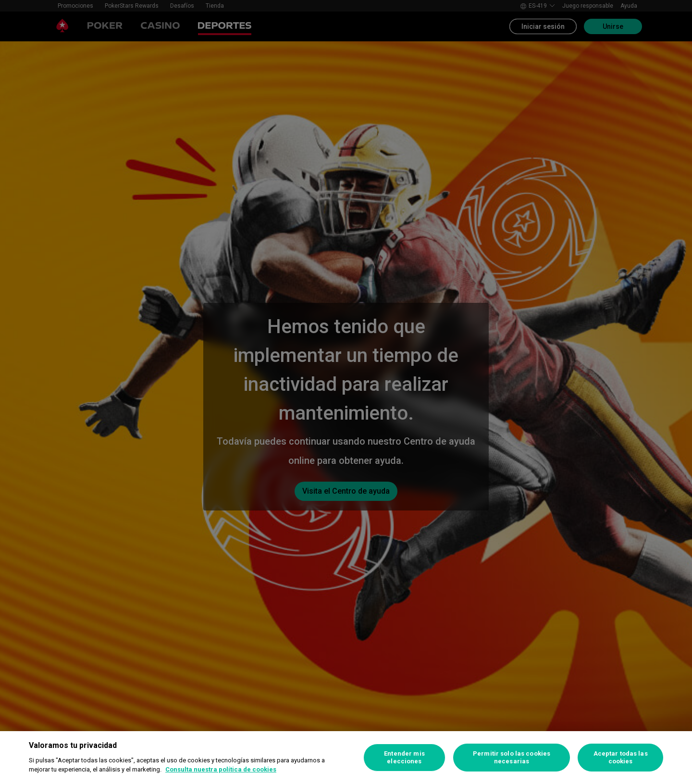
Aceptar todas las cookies (620, 757)
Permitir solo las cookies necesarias (511, 757)
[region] (346, 757)
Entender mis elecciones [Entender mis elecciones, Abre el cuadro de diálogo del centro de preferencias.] (404, 757)
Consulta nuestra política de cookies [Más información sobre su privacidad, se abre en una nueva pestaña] (220, 769)
